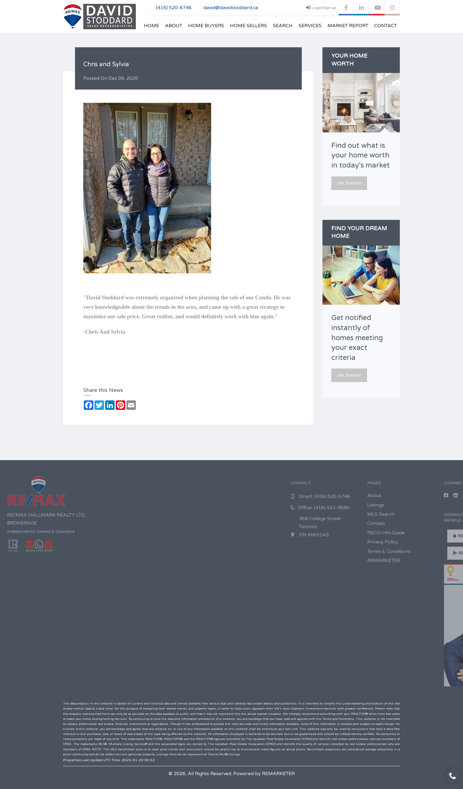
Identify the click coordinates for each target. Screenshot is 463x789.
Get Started (349, 183)
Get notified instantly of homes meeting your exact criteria (357, 338)
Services (310, 26)
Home (151, 26)
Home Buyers (206, 26)
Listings (431, 505)
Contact (385, 26)
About (173, 26)
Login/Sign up (321, 7)
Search (283, 26)
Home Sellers (248, 26)
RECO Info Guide (442, 533)
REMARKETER (439, 561)
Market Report (347, 26)
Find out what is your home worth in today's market (360, 155)
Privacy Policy (438, 542)
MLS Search (436, 514)
